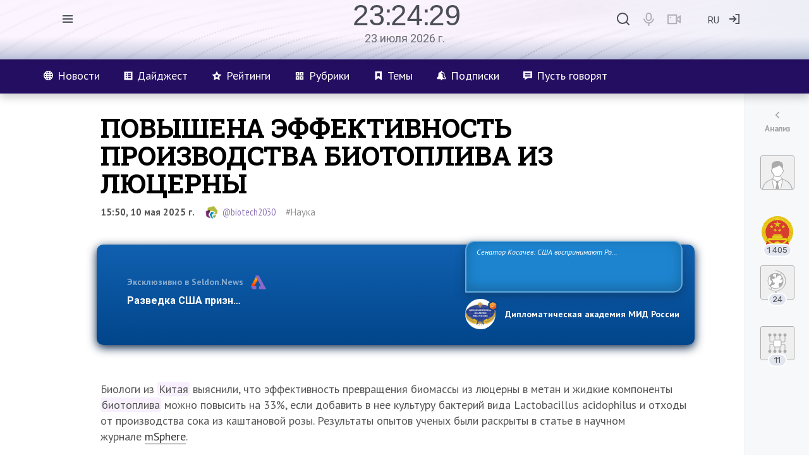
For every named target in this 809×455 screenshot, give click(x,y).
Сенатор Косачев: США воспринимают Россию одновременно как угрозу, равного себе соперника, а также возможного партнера (572, 265)
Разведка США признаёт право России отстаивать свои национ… (289, 300)
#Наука (300, 212)
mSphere (165, 436)
